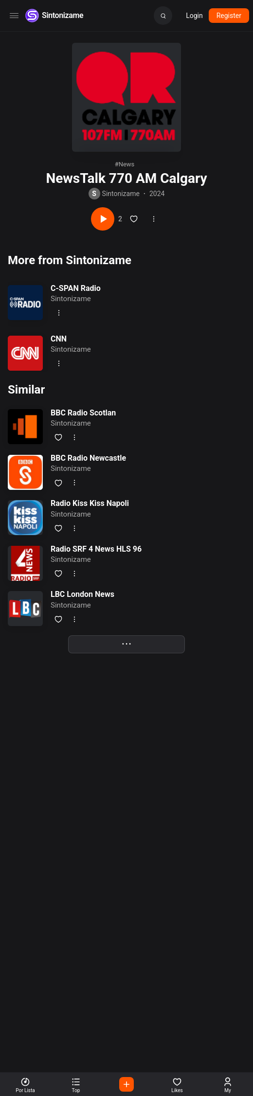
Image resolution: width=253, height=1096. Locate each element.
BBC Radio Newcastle (88, 458)
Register (229, 15)
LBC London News (82, 594)
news (127, 164)
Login (194, 15)
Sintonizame (62, 15)
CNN (59, 338)
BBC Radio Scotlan (83, 412)
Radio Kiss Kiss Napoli (90, 503)
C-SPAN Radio (76, 288)
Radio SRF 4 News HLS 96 (96, 549)
